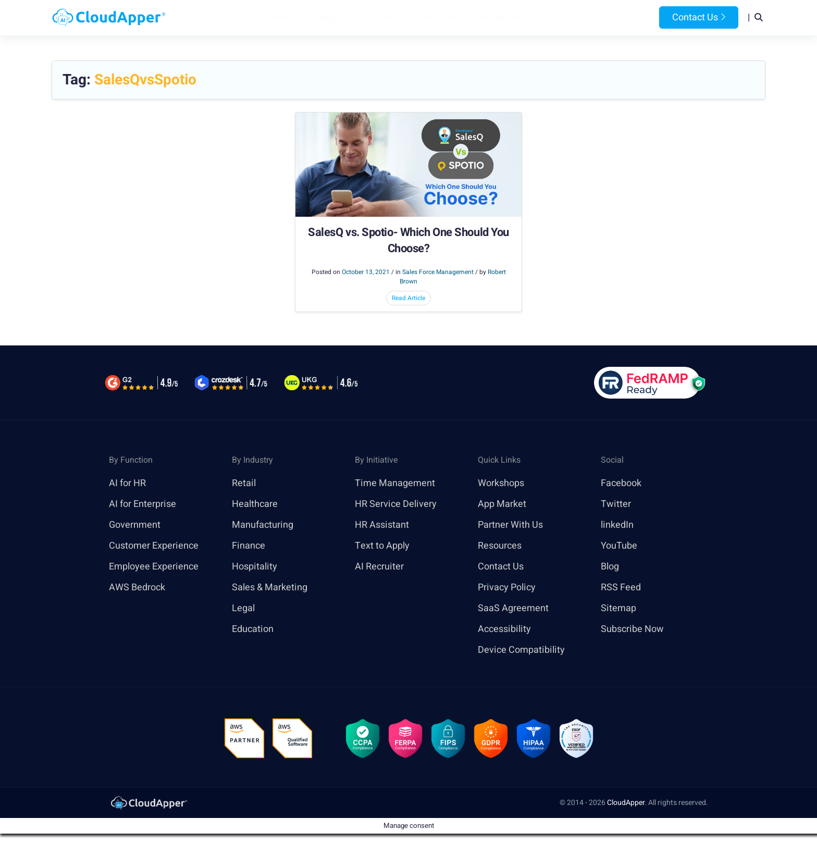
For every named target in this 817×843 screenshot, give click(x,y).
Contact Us (698, 17)
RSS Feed (621, 587)
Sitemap (618, 608)
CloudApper (626, 802)
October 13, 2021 (366, 272)
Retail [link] (244, 483)
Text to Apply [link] (382, 546)
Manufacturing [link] (262, 525)
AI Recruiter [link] (379, 567)
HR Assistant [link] (382, 525)
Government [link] (134, 525)
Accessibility (504, 629)
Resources (499, 17)
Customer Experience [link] (154, 546)
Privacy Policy (507, 587)
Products (325, 17)
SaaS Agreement (513, 608)
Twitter (616, 504)
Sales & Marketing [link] (269, 587)
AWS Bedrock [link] (137, 587)
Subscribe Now (632, 629)
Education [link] (253, 629)
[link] (148, 802)
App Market (502, 504)
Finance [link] (248, 546)
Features (443, 17)
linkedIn (617, 525)
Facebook (621, 483)
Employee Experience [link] (154, 567)
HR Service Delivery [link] (396, 504)
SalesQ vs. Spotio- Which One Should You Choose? (408, 241)
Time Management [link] (395, 483)
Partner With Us (510, 525)
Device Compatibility (521, 650)
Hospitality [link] (254, 567)
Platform (384, 17)
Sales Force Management (438, 272)
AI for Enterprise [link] (142, 504)
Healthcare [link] (255, 504)
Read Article (408, 298)
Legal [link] (243, 608)
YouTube (619, 546)
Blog (546, 17)
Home (279, 17)
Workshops (501, 483)
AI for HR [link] (127, 483)
